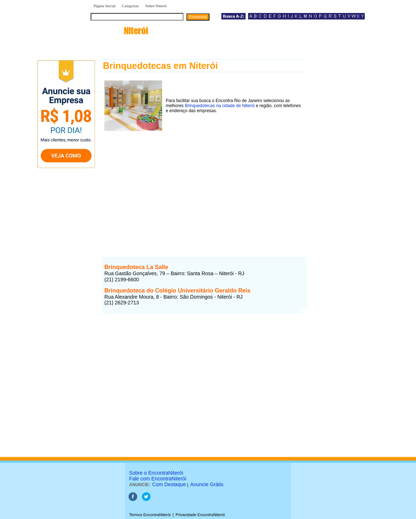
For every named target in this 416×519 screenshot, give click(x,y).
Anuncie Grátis (207, 484)
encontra (119, 30)
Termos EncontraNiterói (150, 515)
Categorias (130, 6)
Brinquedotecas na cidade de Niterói (220, 105)
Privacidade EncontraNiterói (200, 515)
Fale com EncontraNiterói (157, 478)
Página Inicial (105, 6)
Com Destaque (169, 484)
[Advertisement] (204, 183)
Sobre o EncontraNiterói (156, 473)
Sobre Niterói (156, 6)
